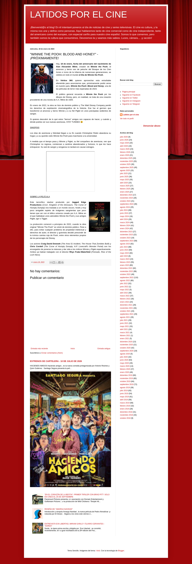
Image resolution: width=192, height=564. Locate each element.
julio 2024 (124, 210)
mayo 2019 (124, 397)
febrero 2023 (125, 262)
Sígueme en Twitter (130, 98)
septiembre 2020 (126, 351)
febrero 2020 (125, 369)
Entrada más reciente (39, 349)
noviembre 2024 (126, 198)
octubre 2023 (125, 238)
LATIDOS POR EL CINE (78, 14)
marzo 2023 (124, 259)
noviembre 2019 (126, 378)
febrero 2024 (125, 225)
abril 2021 (124, 329)
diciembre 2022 (126, 268)
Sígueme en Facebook (131, 95)
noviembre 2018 (126, 415)
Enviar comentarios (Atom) (52, 353)
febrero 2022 (125, 299)
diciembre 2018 (126, 412)
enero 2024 (124, 228)
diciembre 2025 (126, 158)
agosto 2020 (125, 354)
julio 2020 (124, 357)
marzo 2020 (124, 366)
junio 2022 (124, 287)
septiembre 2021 (126, 314)
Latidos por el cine (131, 115)
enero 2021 (124, 338)
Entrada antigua (104, 349)
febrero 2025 (125, 189)
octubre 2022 (125, 274)
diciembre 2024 (126, 195)
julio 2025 (124, 173)
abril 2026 (124, 146)
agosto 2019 (125, 387)
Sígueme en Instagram (131, 101)
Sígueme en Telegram (131, 104)
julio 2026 (124, 137)
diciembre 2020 (126, 342)
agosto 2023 (125, 244)
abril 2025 (124, 183)
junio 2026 (124, 140)
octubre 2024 (125, 201)
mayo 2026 (124, 143)
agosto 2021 (125, 317)
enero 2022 (124, 302)
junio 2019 (124, 393)
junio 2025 (124, 177)
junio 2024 (124, 213)
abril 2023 (124, 256)
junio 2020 (124, 360)
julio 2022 (124, 283)
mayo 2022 (124, 290)
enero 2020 (124, 372)
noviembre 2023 (126, 235)
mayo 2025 (124, 180)
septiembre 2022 (126, 277)
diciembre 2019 (126, 375)
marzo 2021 (124, 332)
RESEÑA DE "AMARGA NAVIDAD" (59, 509)
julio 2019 (124, 390)
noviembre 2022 (126, 271)
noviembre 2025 (126, 161)
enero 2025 (124, 192)
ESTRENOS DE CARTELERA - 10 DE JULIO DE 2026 (56, 361)
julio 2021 (124, 320)
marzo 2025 (124, 186)
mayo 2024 (124, 216)
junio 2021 (124, 323)
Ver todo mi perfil (127, 119)
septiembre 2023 (126, 241)
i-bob (98, 551)
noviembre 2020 (126, 345)
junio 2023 (124, 250)
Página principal (128, 92)
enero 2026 (124, 155)
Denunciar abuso (151, 126)
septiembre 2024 (126, 204)
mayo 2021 (124, 326)
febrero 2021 (125, 335)
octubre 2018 (125, 418)
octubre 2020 (125, 348)
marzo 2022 (124, 296)
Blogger (121, 551)
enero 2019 (124, 409)
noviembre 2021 (126, 308)
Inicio (73, 349)
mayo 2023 (124, 253)
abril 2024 (124, 219)
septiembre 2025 (126, 167)
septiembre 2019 (126, 384)
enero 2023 (124, 265)
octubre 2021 (125, 311)
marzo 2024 (124, 222)
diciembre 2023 (126, 232)
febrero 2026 (125, 152)
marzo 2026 (124, 149)
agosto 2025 (125, 170)
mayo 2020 (124, 363)
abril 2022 (124, 293)
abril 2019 (124, 400)
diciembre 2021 (126, 305)
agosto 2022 (125, 280)
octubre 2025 (125, 164)
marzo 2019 (124, 403)
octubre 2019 (125, 381)
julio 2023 (124, 247)
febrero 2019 (125, 406)
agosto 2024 (125, 207)
